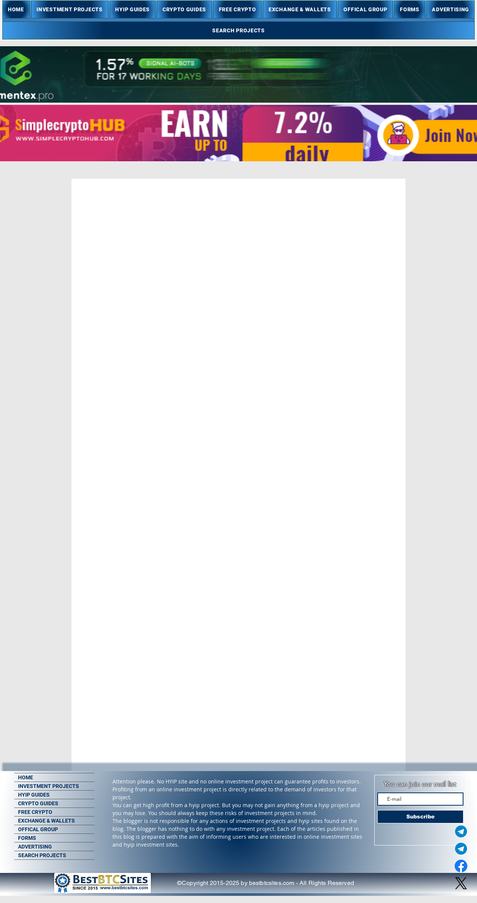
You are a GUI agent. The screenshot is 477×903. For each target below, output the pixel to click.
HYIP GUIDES (34, 795)
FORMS (27, 838)
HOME (25, 777)
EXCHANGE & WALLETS (46, 821)
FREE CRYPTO (35, 812)
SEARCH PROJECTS (42, 855)
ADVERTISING (35, 847)
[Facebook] (461, 866)
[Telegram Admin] (461, 831)
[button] (69, 9)
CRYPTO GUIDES (38, 803)
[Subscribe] (420, 816)
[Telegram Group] (461, 848)
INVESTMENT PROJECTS (48, 786)
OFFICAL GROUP (38, 829)
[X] (461, 883)
